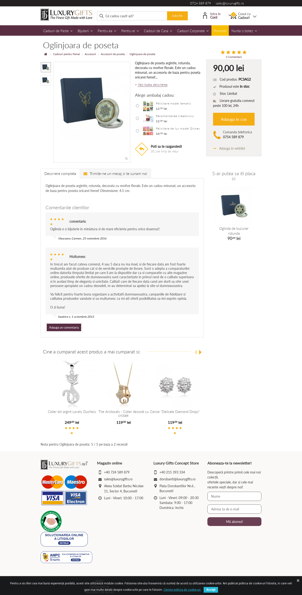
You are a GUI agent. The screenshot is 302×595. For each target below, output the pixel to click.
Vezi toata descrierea (153, 85)
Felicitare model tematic (173, 103)
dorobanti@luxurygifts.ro (177, 479)
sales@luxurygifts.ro (230, 3)
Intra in (212, 15)
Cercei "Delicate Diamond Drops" (175, 411)
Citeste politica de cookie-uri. (182, 589)
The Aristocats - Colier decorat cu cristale (123, 413)
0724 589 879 (200, 3)
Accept (210, 589)
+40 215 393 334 (172, 472)
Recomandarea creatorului (175, 116)
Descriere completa (60, 173)
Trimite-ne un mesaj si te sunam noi (115, 173)
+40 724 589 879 (117, 472)
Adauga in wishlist (229, 148)
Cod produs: (229, 79)
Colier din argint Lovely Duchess (72, 411)
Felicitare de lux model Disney (178, 128)
